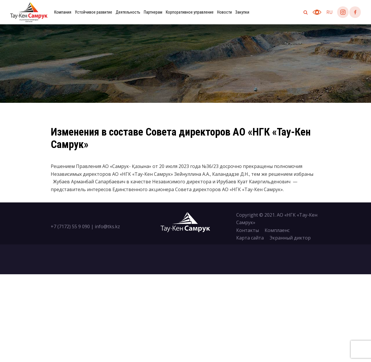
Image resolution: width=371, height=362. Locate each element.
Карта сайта (250, 238)
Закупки (242, 12)
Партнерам (153, 12)
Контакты (247, 230)
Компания (62, 12)
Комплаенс (277, 230)
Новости (224, 12)
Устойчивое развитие (93, 12)
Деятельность (128, 12)
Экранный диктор (290, 238)
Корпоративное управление (190, 12)
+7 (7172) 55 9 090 (70, 226)
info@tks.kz (107, 226)
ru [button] (329, 12)
